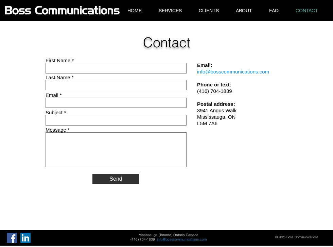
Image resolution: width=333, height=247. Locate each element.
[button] (170, 10)
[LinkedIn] (25, 238)
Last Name (58, 77)
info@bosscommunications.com (182, 239)
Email (52, 95)
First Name (58, 60)
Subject (54, 112)
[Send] (115, 179)
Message (56, 129)
